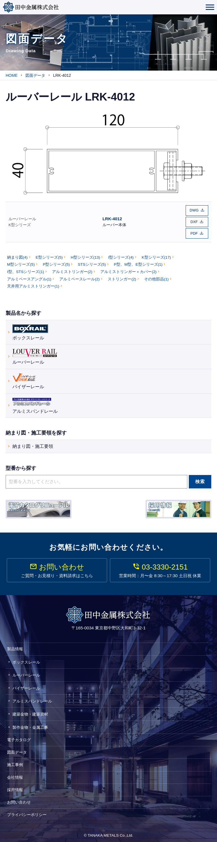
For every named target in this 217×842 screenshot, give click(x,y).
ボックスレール (30, 329)
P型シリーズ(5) (56, 262)
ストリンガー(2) (122, 276)
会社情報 (15, 775)
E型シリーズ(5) (49, 255)
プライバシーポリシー (27, 812)
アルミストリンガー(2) (72, 269)
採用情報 (15, 787)
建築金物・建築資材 (30, 712)
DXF (194, 221)
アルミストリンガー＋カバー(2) (128, 269)
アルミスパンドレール (35, 402)
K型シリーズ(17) (156, 255)
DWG (194, 210)
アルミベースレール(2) (79, 276)
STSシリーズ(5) (92, 262)
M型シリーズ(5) (21, 262)
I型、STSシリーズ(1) (25, 269)
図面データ (17, 750)
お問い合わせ (19, 800)
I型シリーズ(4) (121, 255)
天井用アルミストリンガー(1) (33, 284)
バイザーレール (28, 378)
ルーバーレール (22, 218)
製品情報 (15, 646)
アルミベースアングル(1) (29, 276)
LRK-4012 (112, 217)
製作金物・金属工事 (30, 725)
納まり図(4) (17, 255)
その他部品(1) (156, 276)
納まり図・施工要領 (32, 444)
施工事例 (15, 762)
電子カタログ (19, 737)
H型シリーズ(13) (85, 255)
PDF (194, 231)
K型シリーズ (19, 224)
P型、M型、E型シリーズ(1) (138, 262)
